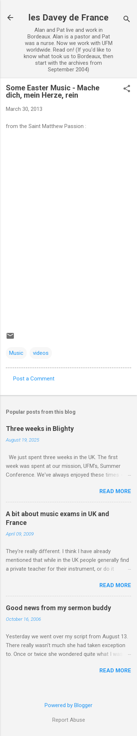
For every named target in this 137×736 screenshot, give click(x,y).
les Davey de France (68, 17)
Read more (115, 491)
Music (16, 353)
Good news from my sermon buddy (58, 608)
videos (41, 353)
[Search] (126, 20)
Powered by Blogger (68, 705)
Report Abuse (68, 720)
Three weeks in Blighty (40, 428)
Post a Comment (33, 378)
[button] (126, 89)
